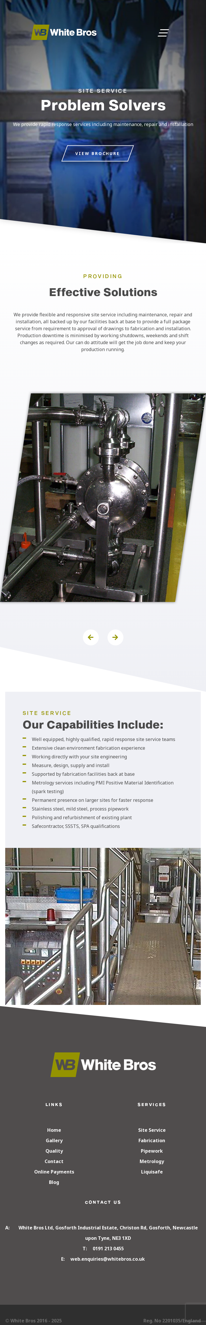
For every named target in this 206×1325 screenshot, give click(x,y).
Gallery (54, 1140)
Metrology (152, 1161)
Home (54, 1130)
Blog (54, 1182)
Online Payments (54, 1172)
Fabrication (151, 1140)
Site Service (152, 1130)
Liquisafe (152, 1172)
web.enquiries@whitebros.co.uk (107, 1259)
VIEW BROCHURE (97, 153)
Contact (54, 1161)
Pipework (152, 1151)
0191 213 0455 (108, 1248)
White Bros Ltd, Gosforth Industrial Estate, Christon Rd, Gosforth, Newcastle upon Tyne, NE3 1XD (108, 1232)
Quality (54, 1151)
